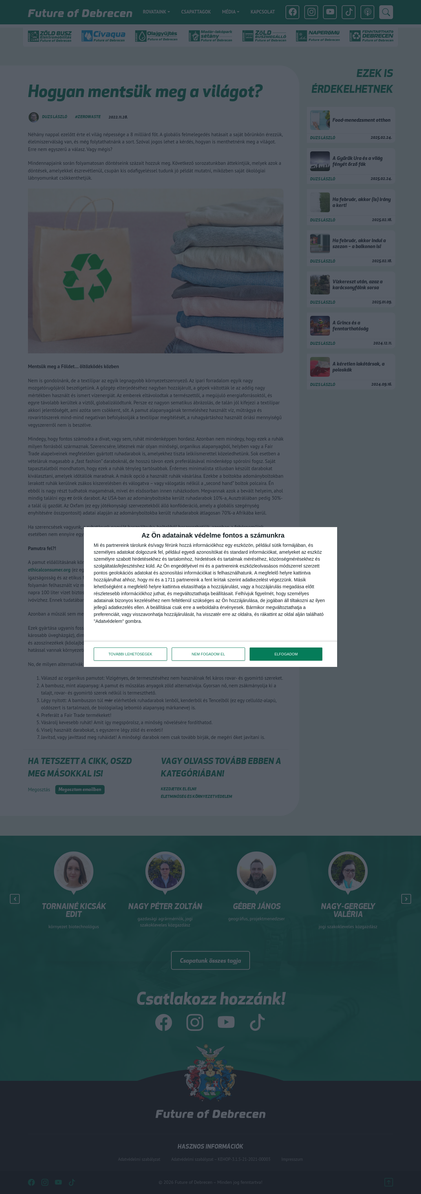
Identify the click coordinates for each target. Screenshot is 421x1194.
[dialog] (210, 597)
